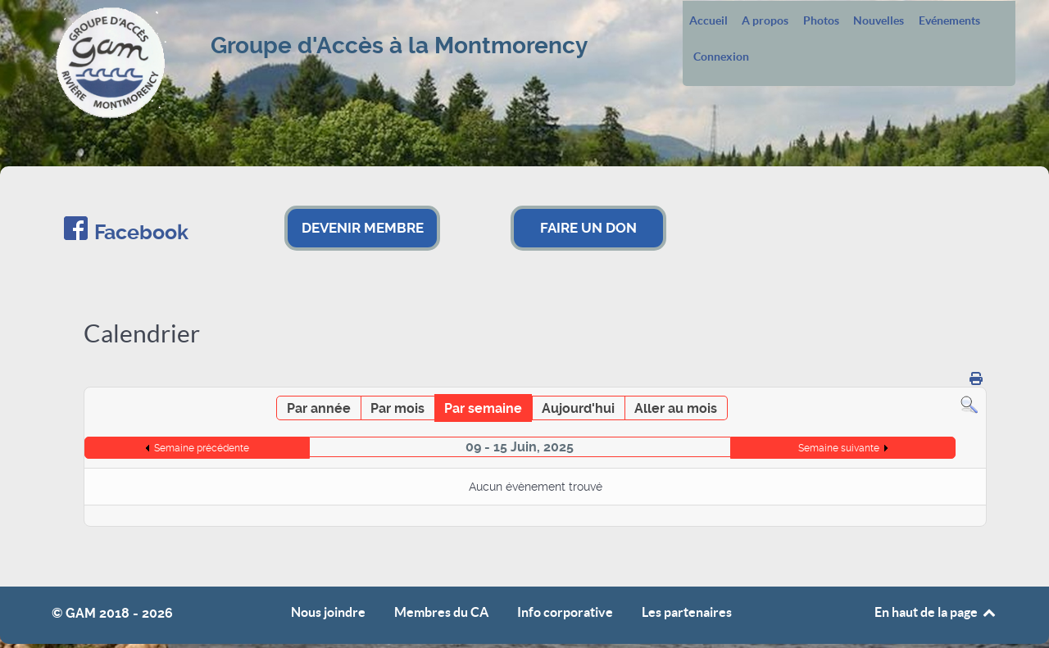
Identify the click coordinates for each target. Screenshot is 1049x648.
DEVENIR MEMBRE (363, 228)
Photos (821, 21)
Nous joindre (328, 612)
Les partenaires (687, 612)
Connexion (721, 57)
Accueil (708, 21)
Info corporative (565, 612)
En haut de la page (935, 612)
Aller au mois (675, 408)
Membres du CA (441, 612)
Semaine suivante (838, 448)
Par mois (397, 408)
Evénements (949, 21)
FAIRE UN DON (588, 228)
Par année (319, 408)
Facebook (141, 232)
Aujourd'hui (578, 408)
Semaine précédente (201, 448)
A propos (765, 21)
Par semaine (483, 408)
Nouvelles (878, 21)
